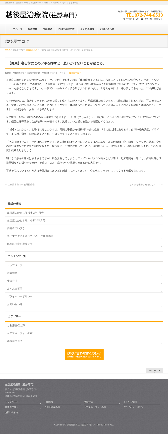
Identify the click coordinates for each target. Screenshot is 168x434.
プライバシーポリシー (20, 296)
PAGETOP (154, 370)
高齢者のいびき (16, 228)
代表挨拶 (12, 273)
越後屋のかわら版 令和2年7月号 (25, 212)
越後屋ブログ (75, 73)
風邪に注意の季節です (20, 243)
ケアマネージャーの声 (20, 333)
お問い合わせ (14, 304)
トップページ (14, 265)
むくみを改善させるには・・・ (146, 184)
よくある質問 (14, 288)
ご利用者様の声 (16, 325)
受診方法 (12, 280)
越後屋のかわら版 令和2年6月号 (26, 220)
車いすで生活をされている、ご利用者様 (30, 236)
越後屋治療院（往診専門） (80, 424)
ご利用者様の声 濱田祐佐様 (20, 184)
